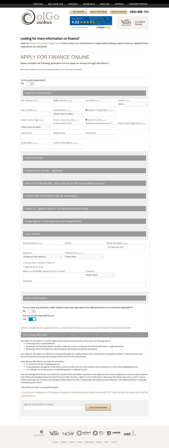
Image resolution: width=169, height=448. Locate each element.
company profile (138, 4)
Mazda (99, 442)
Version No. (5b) (96, 119)
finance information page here (45, 43)
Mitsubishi (89, 442)
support (119, 4)
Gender (124, 100)
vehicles (38, 4)
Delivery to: (27, 253)
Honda (114, 442)
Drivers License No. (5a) (66, 120)
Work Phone (91, 133)
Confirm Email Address (65, 142)
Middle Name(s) (62, 100)
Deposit (68, 243)
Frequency (90, 271)
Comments (27, 281)
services (104, 4)
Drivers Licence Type (32, 120)
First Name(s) (29, 100)
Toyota (55, 442)
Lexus (79, 442)
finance (73, 4)
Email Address (29, 142)
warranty (89, 4)
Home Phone (26, 133)
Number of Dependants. (100, 110)
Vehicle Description (117, 243)
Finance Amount (32, 243)
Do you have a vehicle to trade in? (38, 262)
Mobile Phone (59, 133)
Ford (106, 442)
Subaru (64, 442)
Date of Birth (29, 110)
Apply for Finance (98, 407)
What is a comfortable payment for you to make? (44, 271)
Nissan (72, 442)
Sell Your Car (55, 4)
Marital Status (62, 110)
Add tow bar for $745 (33, 267)
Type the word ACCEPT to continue (39, 404)
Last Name (93, 100)
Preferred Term (74, 253)
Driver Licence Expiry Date (132, 123)
